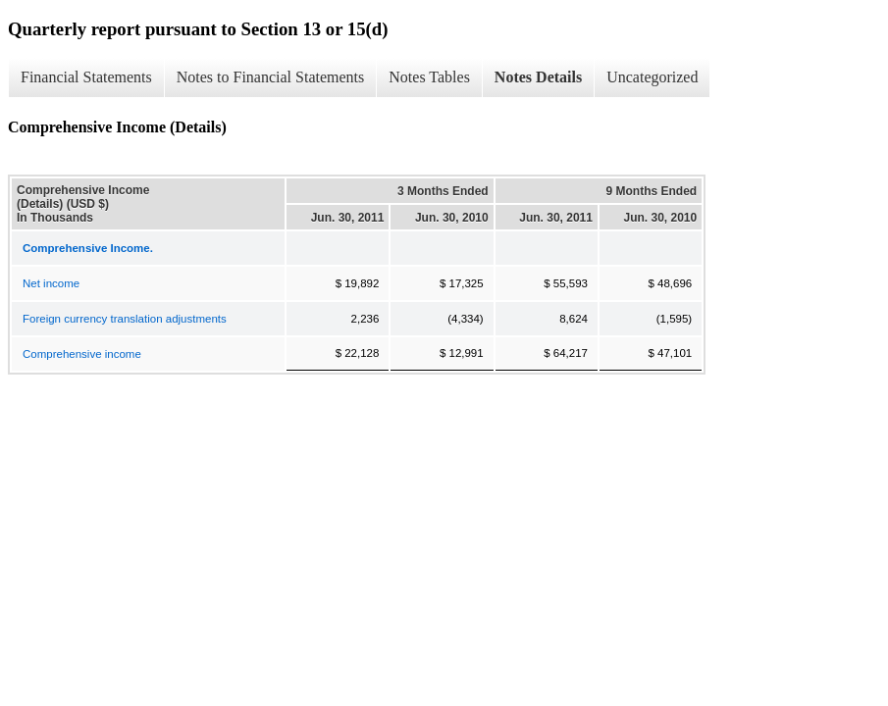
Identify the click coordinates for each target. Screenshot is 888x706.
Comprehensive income (82, 354)
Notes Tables (429, 77)
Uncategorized (652, 77)
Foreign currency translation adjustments (125, 319)
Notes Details (538, 77)
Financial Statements (86, 77)
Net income (51, 283)
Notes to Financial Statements (271, 77)
